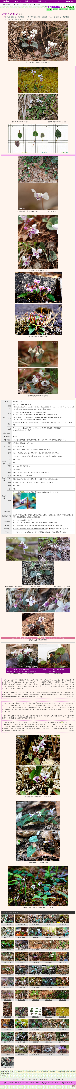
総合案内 (6, 1)
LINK (51, 1079)
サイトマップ (33, 1079)
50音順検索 (43, 1079)
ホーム (18, 1)
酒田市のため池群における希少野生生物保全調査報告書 (30, 529)
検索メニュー (30, 1)
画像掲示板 (70, 1)
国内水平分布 (63, 9)
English (71, 9)
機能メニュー (43, 1)
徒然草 (55, 9)
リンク (56, 1)
